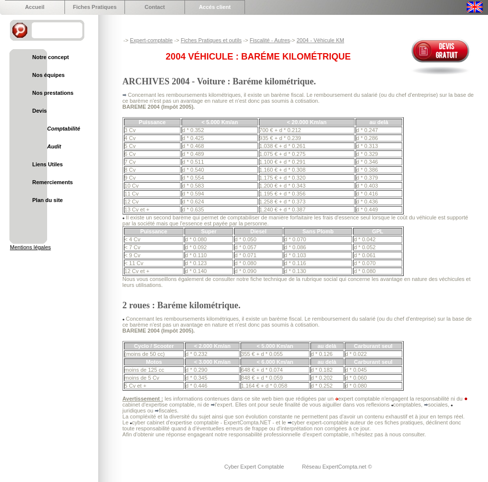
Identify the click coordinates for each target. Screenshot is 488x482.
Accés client (215, 7)
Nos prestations (52, 93)
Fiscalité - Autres (269, 40)
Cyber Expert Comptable (255, 467)
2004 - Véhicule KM (320, 40)
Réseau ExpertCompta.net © (337, 467)
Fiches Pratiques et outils (211, 40)
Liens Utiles (47, 164)
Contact (155, 7)
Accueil (34, 7)
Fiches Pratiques (95, 7)
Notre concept (50, 57)
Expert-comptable (151, 40)
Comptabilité (63, 129)
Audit (54, 146)
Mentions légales (30, 247)
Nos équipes (48, 75)
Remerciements (52, 182)
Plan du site (47, 200)
